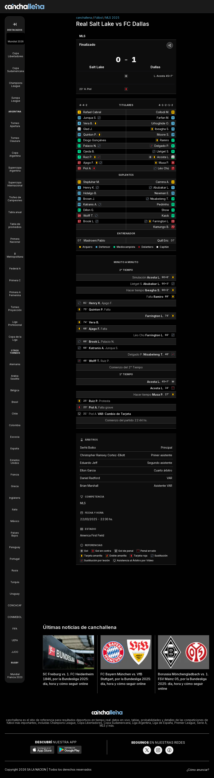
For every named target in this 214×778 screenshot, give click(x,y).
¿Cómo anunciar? (198, 769)
